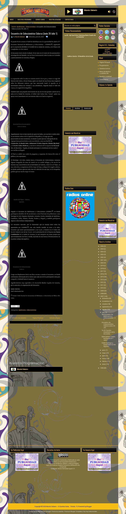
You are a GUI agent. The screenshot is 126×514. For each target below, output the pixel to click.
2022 (102, 257)
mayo (104, 353)
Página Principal (38, 318)
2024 (102, 252)
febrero (104, 361)
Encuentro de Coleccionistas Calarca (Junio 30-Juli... (108, 325)
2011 (102, 285)
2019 (102, 265)
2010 (102, 288)
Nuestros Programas (24, 19)
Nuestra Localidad (55, 19)
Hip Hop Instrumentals (90, 511)
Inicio (11, 19)
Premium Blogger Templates (73, 511)
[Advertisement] (36, 342)
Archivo (77, 108)
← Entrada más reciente (18, 318)
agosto (104, 309)
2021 (102, 260)
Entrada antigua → (56, 318)
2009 (102, 291)
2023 (102, 254)
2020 (102, 263)
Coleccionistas (30, 27)
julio (103, 312)
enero (104, 364)
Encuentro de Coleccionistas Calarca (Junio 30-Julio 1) (34, 33)
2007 (102, 296)
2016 (102, 274)
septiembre (106, 307)
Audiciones (21, 27)
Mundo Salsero (20, 37)
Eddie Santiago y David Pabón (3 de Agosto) (109, 344)
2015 (102, 277)
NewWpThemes (40, 511)
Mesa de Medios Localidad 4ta (105, 72)
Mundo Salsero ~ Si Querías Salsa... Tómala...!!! (61, 506)
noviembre (105, 301)
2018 (102, 268)
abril (103, 356)
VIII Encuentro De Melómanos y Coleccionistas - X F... (108, 317)
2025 (102, 249)
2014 (102, 279)
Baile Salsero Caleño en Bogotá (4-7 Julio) (108, 338)
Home (14, 27)
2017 (102, 271)
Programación (104, 65)
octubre (105, 304)
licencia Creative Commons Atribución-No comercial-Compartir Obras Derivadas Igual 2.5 (65, 466)
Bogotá (107, 51)
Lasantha (60, 511)
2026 (102, 246)
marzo (104, 358)
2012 (102, 282)
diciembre (105, 298)
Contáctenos (69, 19)
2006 (102, 368)
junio (104, 350)
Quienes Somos (40, 19)
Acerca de (87, 108)
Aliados (68, 108)
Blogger (89, 506)
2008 (102, 293)
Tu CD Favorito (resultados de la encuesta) (108, 332)
